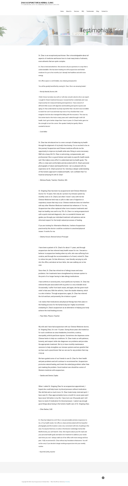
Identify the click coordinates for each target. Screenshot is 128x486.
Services (76, 11)
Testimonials (90, 11)
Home (62, 11)
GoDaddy (67, 481)
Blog (97, 11)
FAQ (83, 11)
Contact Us (105, 11)
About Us (68, 11)
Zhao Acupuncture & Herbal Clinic (37, 3)
